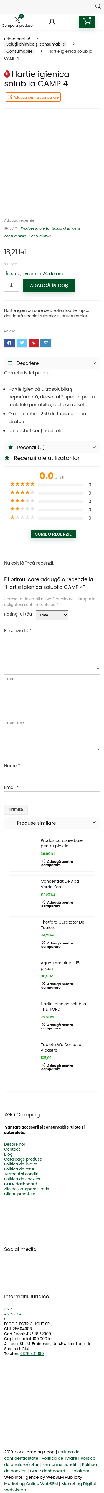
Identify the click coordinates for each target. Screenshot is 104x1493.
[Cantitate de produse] (11, 285)
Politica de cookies (22, 1179)
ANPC (9, 1309)
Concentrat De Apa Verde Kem (60, 884)
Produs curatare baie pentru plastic (62, 843)
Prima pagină (17, 39)
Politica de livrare (20, 1164)
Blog (8, 1154)
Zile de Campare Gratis (26, 1189)
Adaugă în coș (49, 285)
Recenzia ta (18, 631)
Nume (12, 766)
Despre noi (14, 1144)
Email (11, 787)
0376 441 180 (32, 1353)
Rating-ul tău (18, 614)
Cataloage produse (23, 1159)
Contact (12, 1149)
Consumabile (19, 51)
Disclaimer (78, 1471)
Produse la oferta (35, 228)
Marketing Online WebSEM (31, 1483)
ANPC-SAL (14, 1314)
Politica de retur (19, 1169)
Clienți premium (19, 1194)
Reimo (9, 331)
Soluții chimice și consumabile (35, 44)
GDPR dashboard (20, 1184)
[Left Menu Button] (8, 7)
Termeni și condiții (21, 1174)
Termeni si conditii (60, 1464)
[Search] (98, 6)
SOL (7, 1319)
